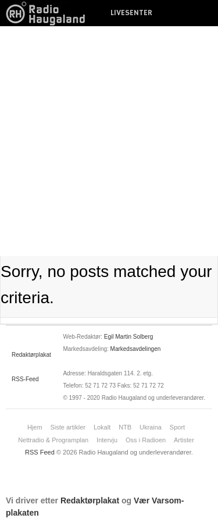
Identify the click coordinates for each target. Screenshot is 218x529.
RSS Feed (40, 452)
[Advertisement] (109, 141)
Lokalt (102, 427)
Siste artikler (67, 427)
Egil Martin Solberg (128, 336)
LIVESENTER (131, 13)
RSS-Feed (25, 379)
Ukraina (151, 427)
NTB (125, 427)
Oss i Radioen (146, 439)
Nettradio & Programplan (53, 439)
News (49, 13)
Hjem (34, 427)
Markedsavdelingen (135, 349)
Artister (184, 439)
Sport (177, 427)
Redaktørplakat (31, 355)
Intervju (107, 439)
